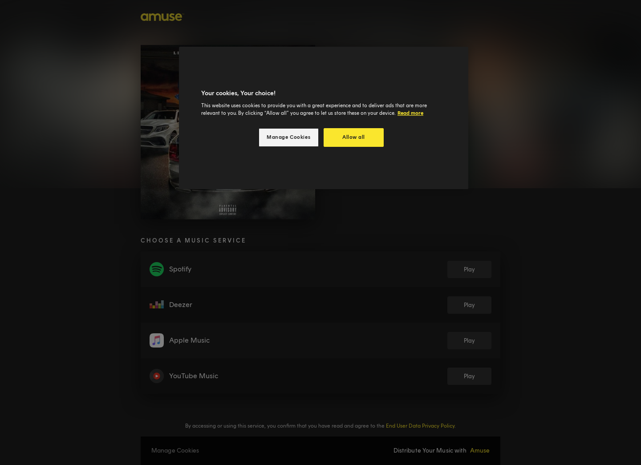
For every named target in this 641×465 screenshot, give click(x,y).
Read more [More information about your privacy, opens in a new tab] (410, 113)
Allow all (353, 137)
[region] (323, 118)
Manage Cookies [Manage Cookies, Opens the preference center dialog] (288, 137)
